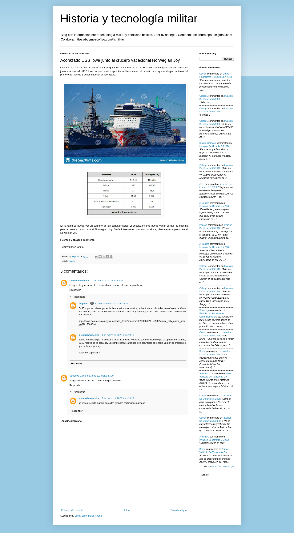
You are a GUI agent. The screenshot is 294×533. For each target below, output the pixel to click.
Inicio (127, 510)
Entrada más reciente (72, 510)
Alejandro (84, 303)
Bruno (202, 351)
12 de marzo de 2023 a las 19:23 (117, 398)
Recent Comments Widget (222, 466)
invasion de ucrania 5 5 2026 (214, 146)
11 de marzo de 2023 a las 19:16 (117, 335)
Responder (75, 290)
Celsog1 (203, 96)
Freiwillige (204, 310)
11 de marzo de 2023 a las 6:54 (107, 280)
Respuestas (79, 297)
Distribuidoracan (207, 143)
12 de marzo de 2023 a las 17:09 (97, 375)
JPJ (201, 184)
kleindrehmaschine (80, 280)
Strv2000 (74, 375)
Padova (203, 225)
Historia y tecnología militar (129, 18)
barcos (72, 261)
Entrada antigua (179, 510)
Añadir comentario (72, 421)
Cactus (203, 73)
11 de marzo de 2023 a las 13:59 (111, 303)
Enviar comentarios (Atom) (88, 515)
